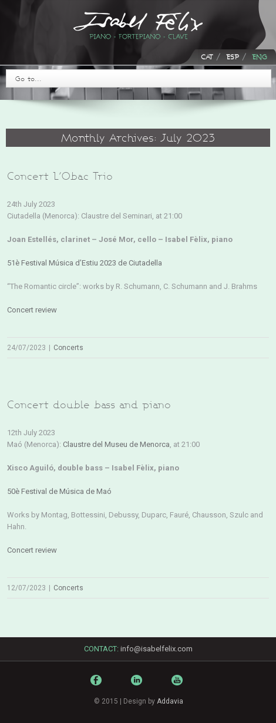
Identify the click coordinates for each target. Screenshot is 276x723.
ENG (259, 56)
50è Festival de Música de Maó (59, 491)
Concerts (68, 348)
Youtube (178, 688)
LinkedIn (138, 685)
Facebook (97, 682)
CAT (207, 56)
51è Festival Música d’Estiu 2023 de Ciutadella (84, 262)
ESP (232, 56)
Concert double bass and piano (89, 404)
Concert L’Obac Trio (60, 176)
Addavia (170, 701)
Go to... (28, 78)
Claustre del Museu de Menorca (116, 444)
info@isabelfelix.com (156, 648)
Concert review (32, 309)
